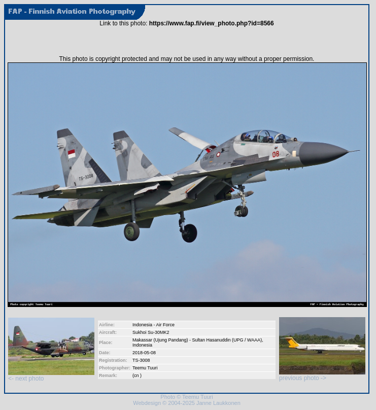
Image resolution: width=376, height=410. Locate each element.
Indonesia (142, 345)
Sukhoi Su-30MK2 (150, 332)
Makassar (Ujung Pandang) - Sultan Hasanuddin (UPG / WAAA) (197, 340)
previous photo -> (322, 375)
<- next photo (51, 375)
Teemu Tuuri (145, 367)
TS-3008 (141, 360)
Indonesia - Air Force (153, 324)
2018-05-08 (144, 352)
